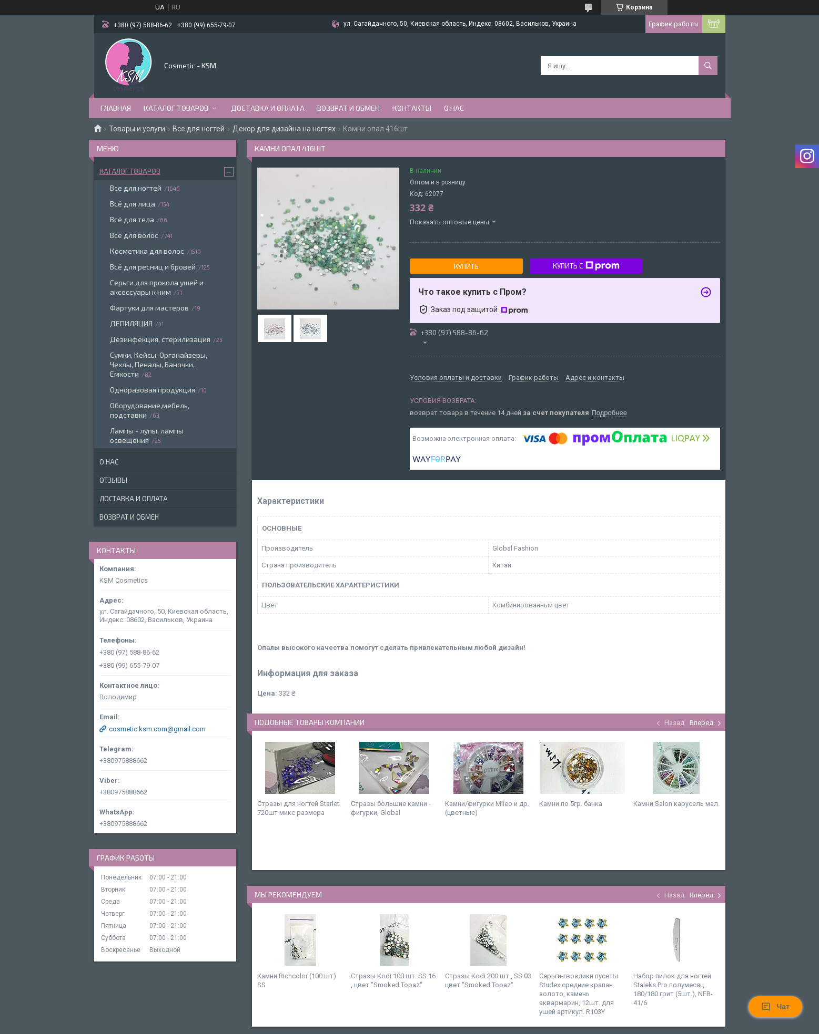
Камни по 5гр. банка (570, 804)
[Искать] (708, 65)
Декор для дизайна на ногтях (284, 129)
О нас (454, 108)
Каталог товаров (176, 108)
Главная (115, 108)
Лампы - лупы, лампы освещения (147, 435)
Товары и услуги (137, 129)
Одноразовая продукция (152, 389)
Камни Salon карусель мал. (676, 804)
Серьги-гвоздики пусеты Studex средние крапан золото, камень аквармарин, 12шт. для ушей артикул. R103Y (578, 994)
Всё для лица (132, 203)
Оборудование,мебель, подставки (149, 410)
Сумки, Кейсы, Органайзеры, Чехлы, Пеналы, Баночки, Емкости (158, 364)
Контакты (411, 108)
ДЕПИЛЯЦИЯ (131, 323)
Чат (775, 1006)
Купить (466, 266)
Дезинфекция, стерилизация (160, 339)
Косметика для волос (147, 250)
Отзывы (113, 480)
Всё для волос (134, 235)
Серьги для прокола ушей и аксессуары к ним (157, 287)
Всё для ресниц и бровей (153, 266)
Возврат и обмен (348, 108)
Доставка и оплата (268, 108)
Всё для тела (132, 219)
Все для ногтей (199, 129)
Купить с (586, 266)
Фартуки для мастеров (149, 307)
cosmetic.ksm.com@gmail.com (157, 729)
